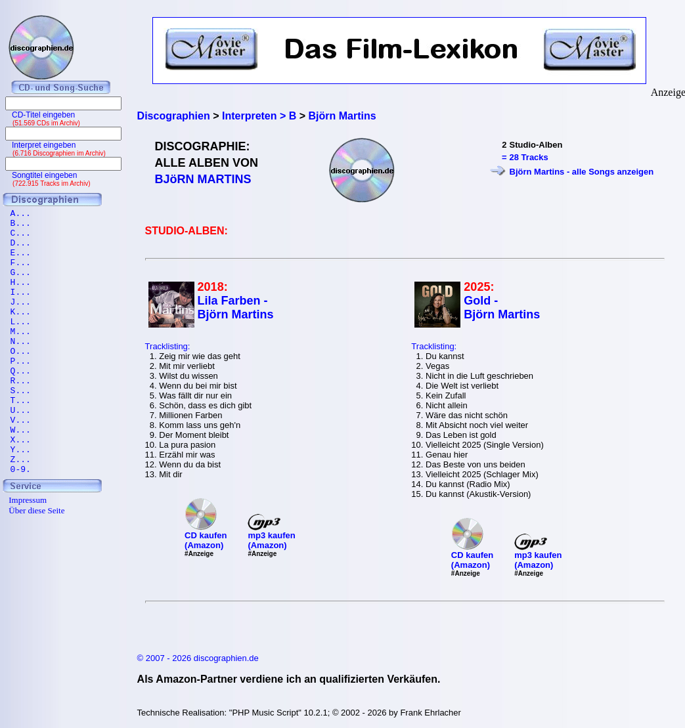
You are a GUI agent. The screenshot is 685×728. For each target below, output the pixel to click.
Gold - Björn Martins (502, 307)
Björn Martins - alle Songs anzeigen (582, 172)
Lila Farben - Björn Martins (236, 307)
